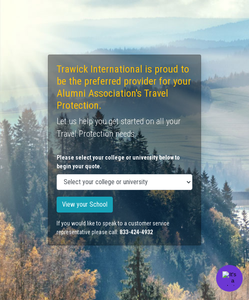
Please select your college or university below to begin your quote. (118, 162)
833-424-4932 (136, 232)
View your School (84, 204)
